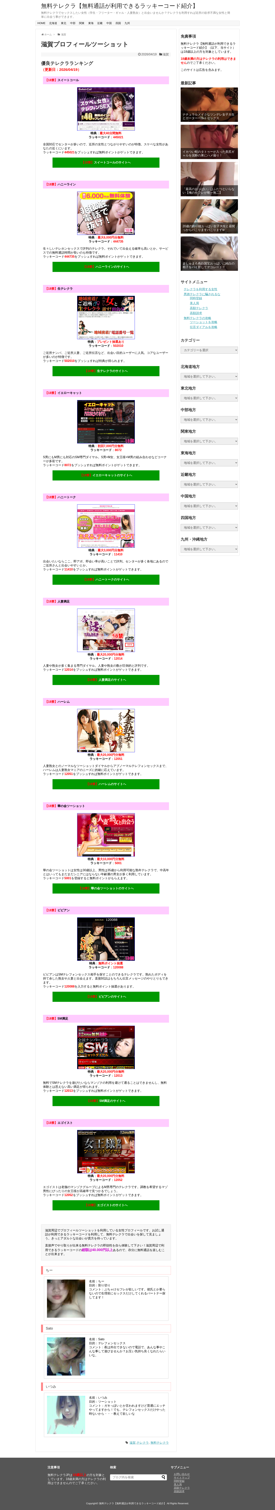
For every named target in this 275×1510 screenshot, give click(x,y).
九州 (127, 23)
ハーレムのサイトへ (106, 784)
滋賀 (63, 34)
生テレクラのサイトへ (106, 371)
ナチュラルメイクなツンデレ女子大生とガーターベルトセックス (209, 116)
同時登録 (196, 298)
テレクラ (143, 1442)
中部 (72, 23)
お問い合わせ (182, 1474)
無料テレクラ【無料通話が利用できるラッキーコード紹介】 (119, 6)
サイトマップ (182, 1477)
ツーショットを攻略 (203, 322)
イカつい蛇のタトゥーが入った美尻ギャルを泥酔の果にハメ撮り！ (209, 153)
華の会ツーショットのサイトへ (106, 888)
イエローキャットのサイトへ (106, 475)
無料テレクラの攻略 (197, 318)
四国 (118, 23)
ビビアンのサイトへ (106, 996)
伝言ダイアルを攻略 (203, 327)
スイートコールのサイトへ (106, 162)
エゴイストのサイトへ (106, 1205)
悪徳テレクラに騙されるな (202, 294)
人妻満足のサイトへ (106, 679)
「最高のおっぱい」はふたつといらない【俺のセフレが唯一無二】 (209, 190)
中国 (109, 23)
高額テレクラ (199, 308)
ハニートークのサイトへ (106, 579)
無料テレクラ (159, 1442)
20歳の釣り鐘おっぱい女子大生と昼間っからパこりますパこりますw (209, 228)
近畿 (100, 23)
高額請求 (196, 313)
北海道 (53, 23)
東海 (91, 23)
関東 (81, 23)
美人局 (194, 303)
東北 (63, 23)
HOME (41, 23)
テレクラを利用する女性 (200, 289)
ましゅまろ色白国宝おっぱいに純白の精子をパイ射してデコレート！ (209, 265)
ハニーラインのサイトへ (106, 266)
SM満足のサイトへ (106, 1100)
